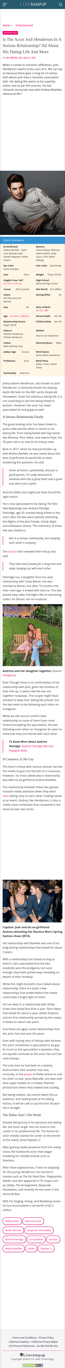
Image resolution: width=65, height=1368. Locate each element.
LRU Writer (12, 58)
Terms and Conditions (25, 1337)
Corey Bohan (36, 1239)
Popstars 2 (46, 1248)
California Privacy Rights (45, 1341)
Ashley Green (12, 1221)
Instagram (9, 675)
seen (6, 796)
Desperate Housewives (39, 1230)
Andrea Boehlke (13, 1248)
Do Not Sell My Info (47, 1346)
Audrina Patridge (14, 1239)
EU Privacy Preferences (22, 1346)
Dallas (31, 1248)
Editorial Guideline (19, 1341)
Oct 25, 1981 (42, 310)
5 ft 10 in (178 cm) (12, 283)
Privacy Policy (46, 1337)
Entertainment (24, 25)
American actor (33, 1221)
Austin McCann (13, 1230)
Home (6, 25)
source (13, 551)
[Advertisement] (32, 133)
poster (28, 1074)
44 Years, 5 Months (19, 316)
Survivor (53, 1239)
